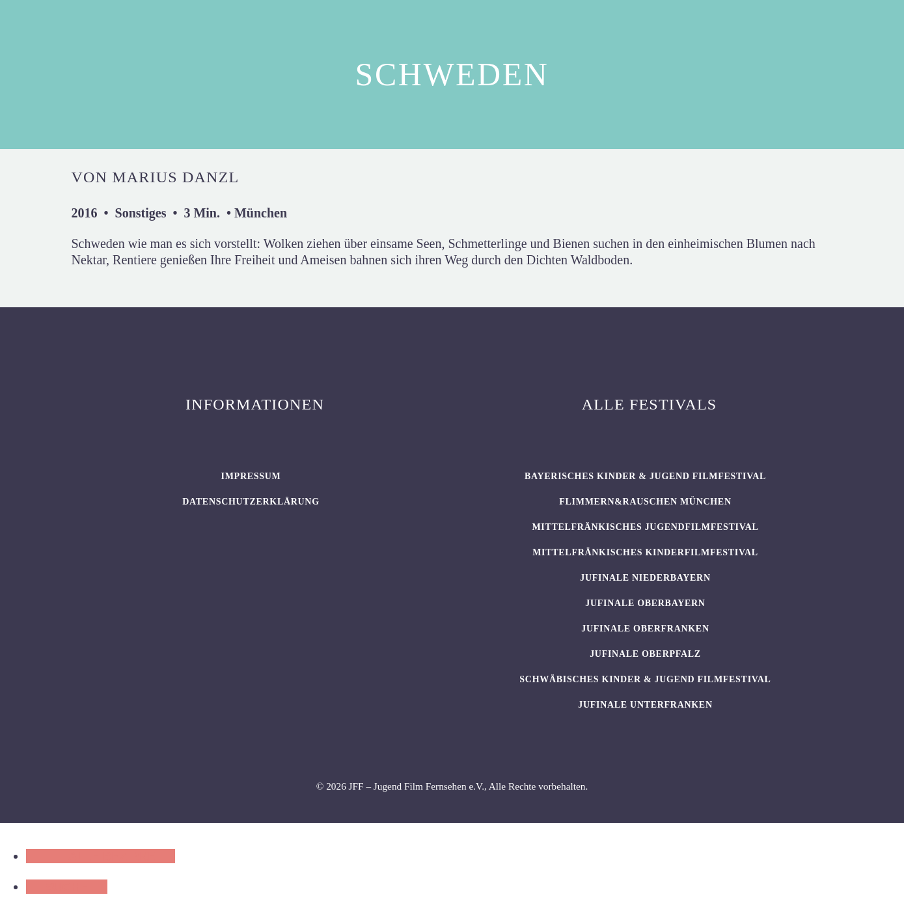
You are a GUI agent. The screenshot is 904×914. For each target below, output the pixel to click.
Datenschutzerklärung (251, 501)
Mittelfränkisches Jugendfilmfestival (645, 527)
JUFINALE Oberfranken (645, 628)
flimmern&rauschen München (645, 501)
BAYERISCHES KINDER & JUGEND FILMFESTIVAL (645, 476)
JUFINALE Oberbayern (645, 603)
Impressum (251, 476)
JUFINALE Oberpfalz (645, 654)
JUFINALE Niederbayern (645, 578)
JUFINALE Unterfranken (645, 705)
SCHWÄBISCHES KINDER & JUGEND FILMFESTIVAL (645, 679)
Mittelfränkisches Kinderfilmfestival (645, 552)
